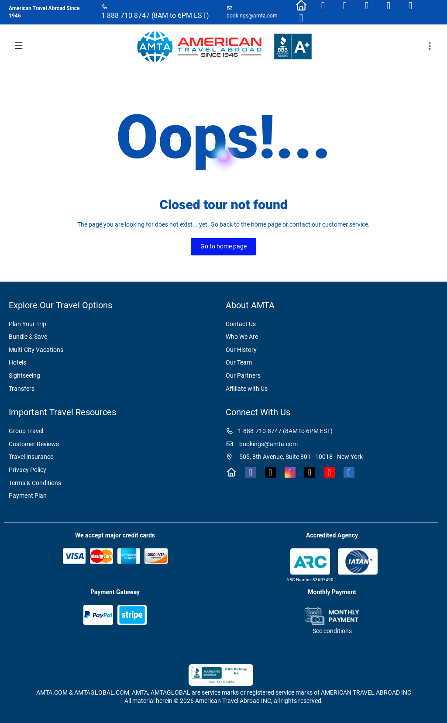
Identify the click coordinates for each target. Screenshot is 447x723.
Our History (241, 349)
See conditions (332, 630)
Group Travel (26, 430)
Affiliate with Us (247, 388)
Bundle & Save (28, 336)
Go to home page (223, 246)
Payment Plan (28, 495)
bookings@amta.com (252, 16)
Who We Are (242, 336)
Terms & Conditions (35, 482)
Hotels (17, 362)
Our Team (239, 362)
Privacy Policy (27, 469)
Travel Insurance (31, 456)
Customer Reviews (34, 444)
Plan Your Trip (27, 323)
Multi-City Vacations (36, 349)
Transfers (21, 388)
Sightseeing (24, 375)
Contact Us (241, 323)
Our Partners (243, 375)
